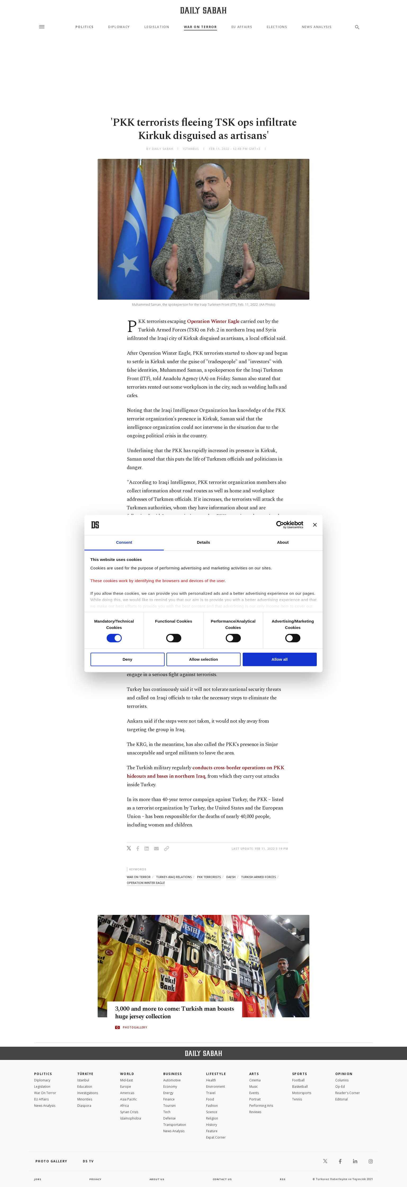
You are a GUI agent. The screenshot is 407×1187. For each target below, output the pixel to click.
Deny (127, 659)
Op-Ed (340, 1086)
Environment (215, 1086)
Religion (212, 1118)
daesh (231, 877)
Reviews (255, 1112)
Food (210, 1099)
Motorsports (301, 1093)
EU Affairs (242, 27)
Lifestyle (216, 1074)
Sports (299, 1074)
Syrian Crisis (129, 1112)
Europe (125, 1086)
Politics (84, 27)
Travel (210, 1093)
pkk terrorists (209, 877)
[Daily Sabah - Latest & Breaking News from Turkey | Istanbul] (203, 10)
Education (84, 1086)
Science (211, 1112)
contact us (222, 1179)
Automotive (172, 1080)
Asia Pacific (128, 1099)
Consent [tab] (124, 542)
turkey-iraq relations (174, 877)
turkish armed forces (258, 877)
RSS (283, 1179)
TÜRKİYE (85, 1074)
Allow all (280, 659)
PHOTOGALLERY (135, 1027)
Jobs (38, 1179)
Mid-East (126, 1080)
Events (254, 1093)
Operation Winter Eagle (213, 321)
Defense (169, 1118)
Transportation (174, 1124)
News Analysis (317, 27)
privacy (95, 1179)
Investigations (87, 1093)
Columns (342, 1080)
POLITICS (43, 1074)
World (127, 1074)
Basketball (300, 1086)
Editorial (341, 1099)
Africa (124, 1105)
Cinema (255, 1080)
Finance (169, 1099)
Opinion (344, 1074)
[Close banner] (315, 525)
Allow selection (203, 659)
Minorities (84, 1099)
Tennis (297, 1099)
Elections (277, 27)
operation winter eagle (146, 883)
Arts (254, 1074)
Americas (127, 1093)
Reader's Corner (347, 1093)
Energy (168, 1093)
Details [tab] (203, 542)
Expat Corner (216, 1137)
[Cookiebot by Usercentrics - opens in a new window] (280, 525)
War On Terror (200, 27)
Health (211, 1080)
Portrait (255, 1099)
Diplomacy (119, 27)
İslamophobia (130, 1118)
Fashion (212, 1105)
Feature (212, 1131)
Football (298, 1080)
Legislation (156, 27)
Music (253, 1086)
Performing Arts (261, 1105)
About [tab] (283, 542)
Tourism (169, 1105)
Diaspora (84, 1105)
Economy (170, 1086)
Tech (166, 1112)
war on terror (139, 877)
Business (172, 1074)
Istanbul (83, 1080)
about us (157, 1179)
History (211, 1124)
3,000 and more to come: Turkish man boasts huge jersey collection (169, 1013)
